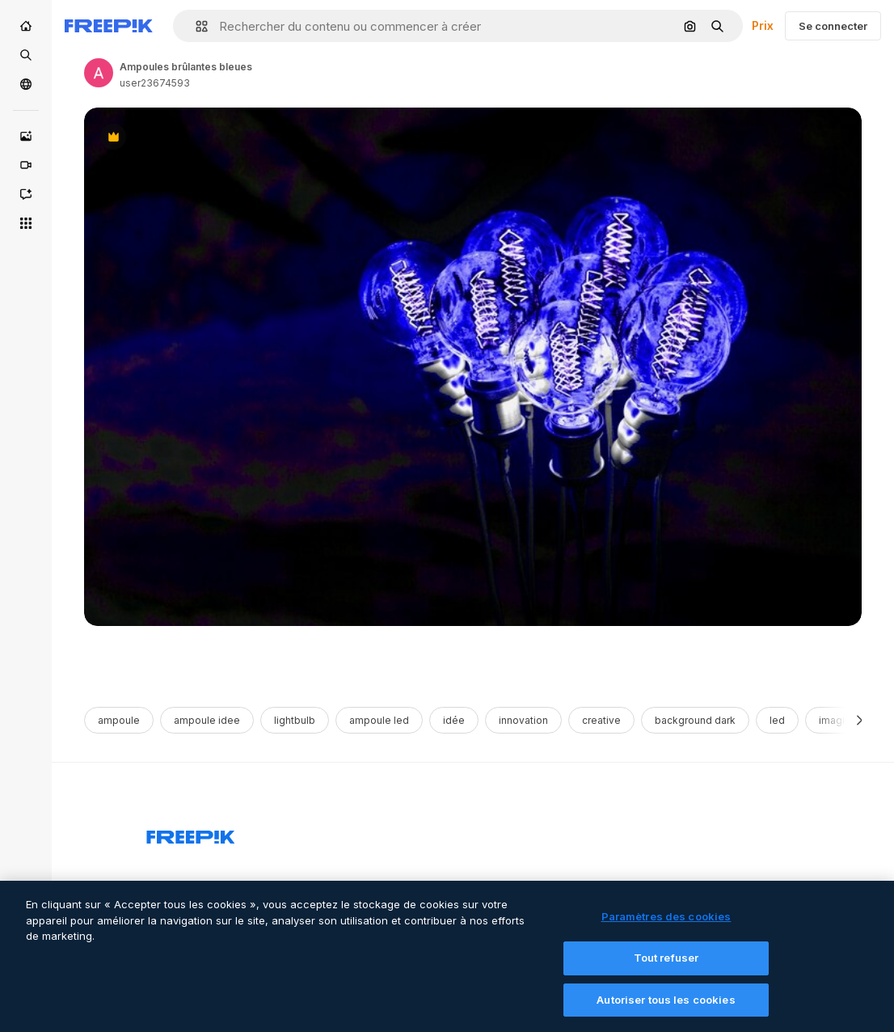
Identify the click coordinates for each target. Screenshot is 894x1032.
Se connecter (833, 25)
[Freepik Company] (190, 833)
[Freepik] (109, 25)
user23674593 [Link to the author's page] (155, 83)
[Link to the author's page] (98, 72)
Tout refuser (666, 967)
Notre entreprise (521, 886)
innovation (523, 720)
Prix (763, 25)
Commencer (343, 886)
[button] (195, 26)
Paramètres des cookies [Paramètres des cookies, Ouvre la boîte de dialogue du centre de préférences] (666, 926)
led (777, 720)
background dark (695, 720)
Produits (167, 886)
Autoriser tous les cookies (666, 1008)
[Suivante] (860, 720)
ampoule (119, 720)
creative (601, 720)
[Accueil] (26, 26)
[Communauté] (26, 84)
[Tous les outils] (26, 223)
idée (454, 720)
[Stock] (26, 55)
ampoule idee (207, 720)
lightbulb (294, 720)
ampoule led (379, 720)
